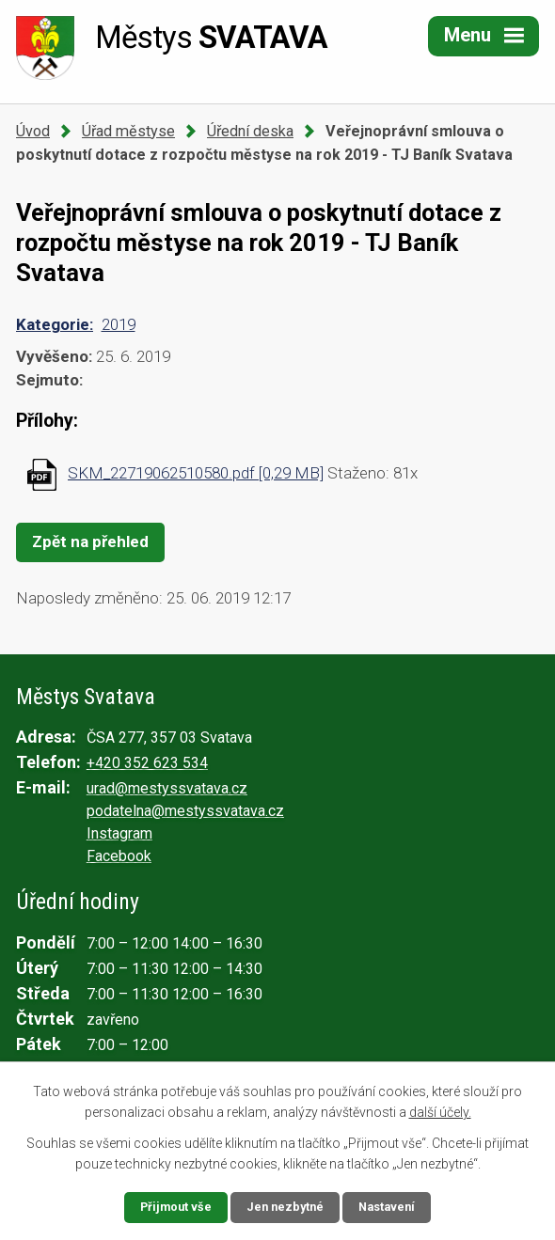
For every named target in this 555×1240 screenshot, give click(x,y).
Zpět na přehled (90, 541)
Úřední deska (250, 131)
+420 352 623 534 (147, 763)
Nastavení (392, 1206)
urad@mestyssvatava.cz (167, 788)
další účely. (440, 1110)
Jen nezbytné (285, 1206)
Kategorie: (54, 324)
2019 (118, 324)
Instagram (119, 833)
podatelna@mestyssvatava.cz (185, 811)
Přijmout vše (171, 1206)
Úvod (33, 131)
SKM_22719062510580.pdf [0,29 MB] (196, 472)
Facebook (119, 856)
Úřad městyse (128, 131)
